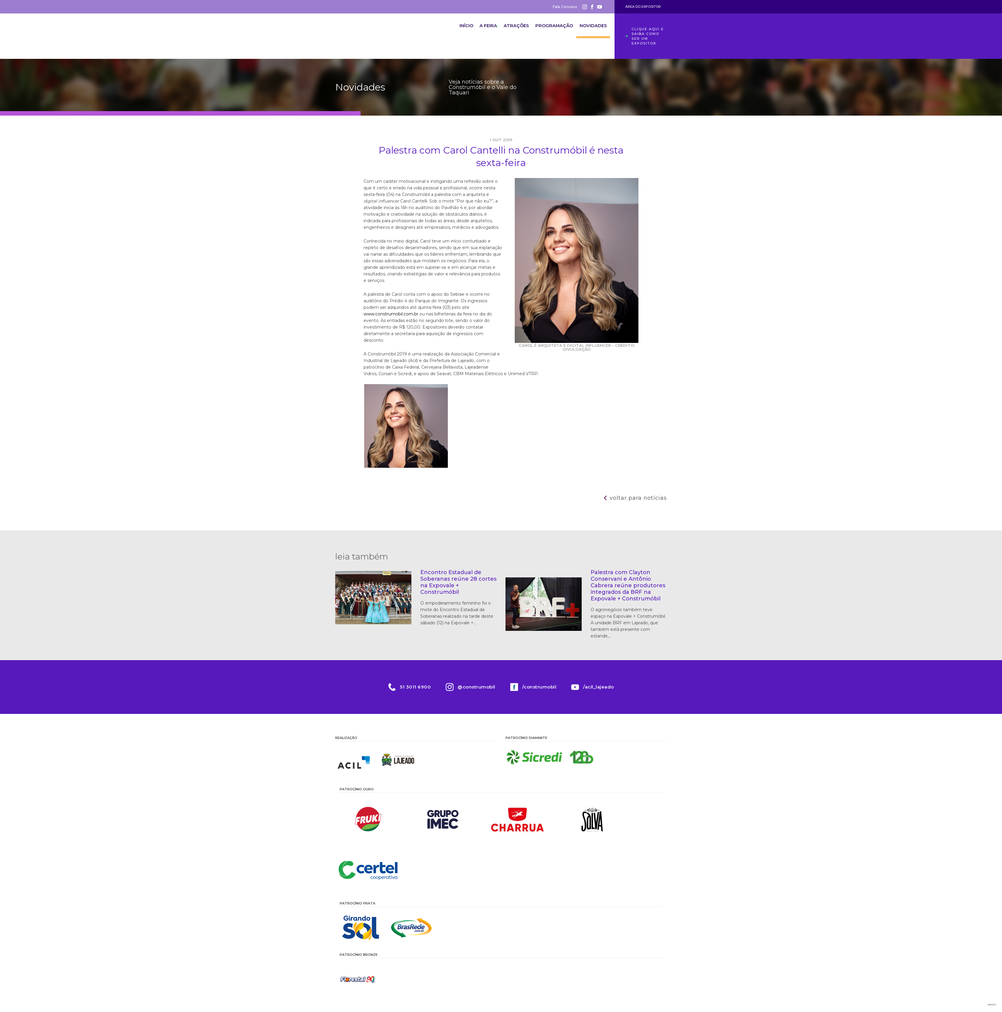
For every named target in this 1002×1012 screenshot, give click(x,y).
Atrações (506, 31)
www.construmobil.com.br (391, 314)
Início (445, 31)
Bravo (992, 1004)
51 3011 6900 (415, 687)
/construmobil (539, 687)
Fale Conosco (565, 6)
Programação (548, 31)
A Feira (473, 31)
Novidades (590, 31)
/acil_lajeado (598, 687)
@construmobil (476, 687)
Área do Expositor (643, 6)
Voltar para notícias (638, 498)
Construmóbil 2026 (368, 36)
